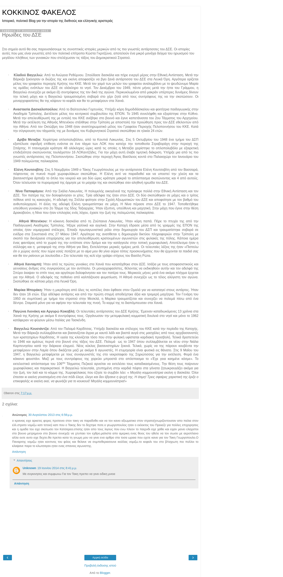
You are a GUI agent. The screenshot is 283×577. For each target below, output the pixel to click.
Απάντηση (19, 451)
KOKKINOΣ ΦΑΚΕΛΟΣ (39, 12)
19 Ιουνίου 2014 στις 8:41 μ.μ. (57, 468)
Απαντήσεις (24, 460)
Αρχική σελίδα (100, 557)
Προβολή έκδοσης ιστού (100, 565)
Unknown (29, 468)
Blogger (105, 572)
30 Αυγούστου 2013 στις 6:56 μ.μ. (50, 414)
